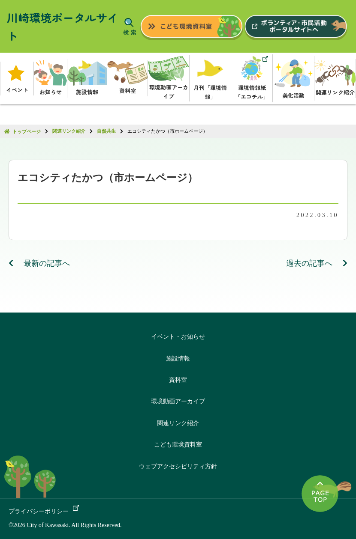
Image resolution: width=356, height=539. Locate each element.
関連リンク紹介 (178, 423)
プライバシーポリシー (39, 511)
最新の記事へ (39, 263)
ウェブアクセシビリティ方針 (178, 466)
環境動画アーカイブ (178, 401)
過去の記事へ (317, 263)
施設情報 (178, 358)
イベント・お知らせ (178, 337)
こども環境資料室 (178, 444)
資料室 (178, 380)
